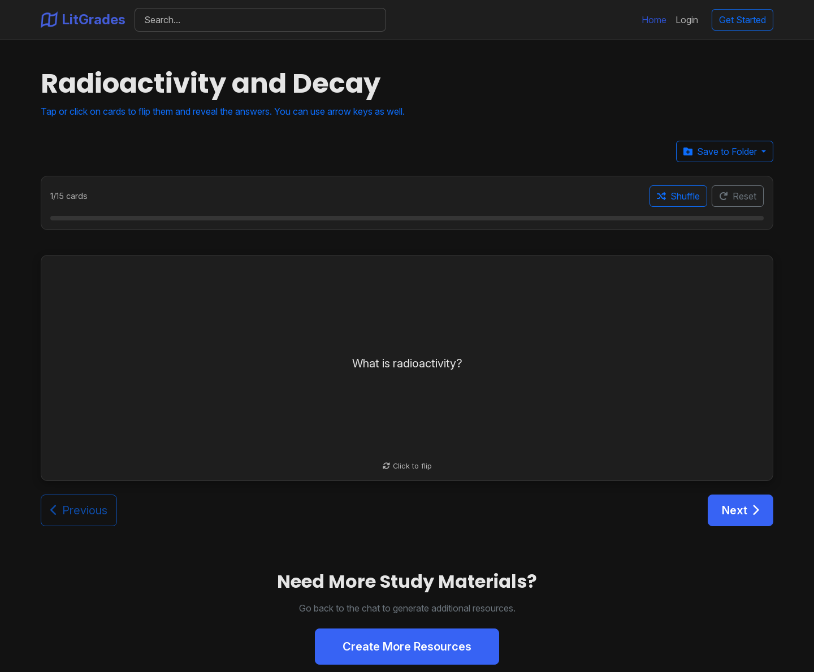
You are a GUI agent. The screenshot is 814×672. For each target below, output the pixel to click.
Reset (737, 196)
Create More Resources (407, 646)
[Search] (260, 20)
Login (687, 19)
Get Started (742, 19)
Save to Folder (721, 151)
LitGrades (83, 19)
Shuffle (678, 196)
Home (654, 19)
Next (740, 510)
